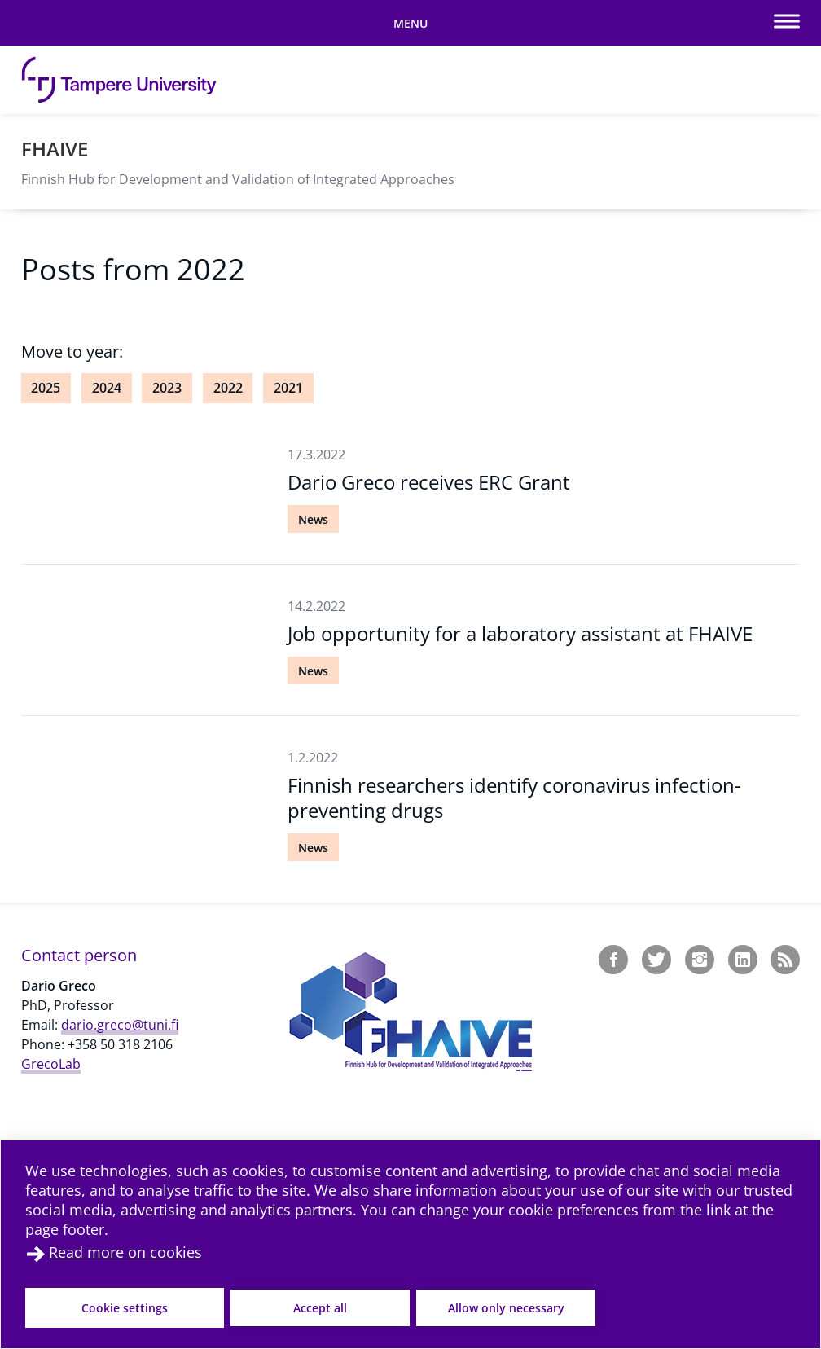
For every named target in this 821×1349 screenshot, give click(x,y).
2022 (228, 388)
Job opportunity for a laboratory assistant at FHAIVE (520, 633)
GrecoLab (51, 1064)
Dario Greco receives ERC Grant (429, 481)
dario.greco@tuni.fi (119, 1025)
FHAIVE (54, 148)
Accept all (320, 1308)
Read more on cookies (125, 1252)
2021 (288, 388)
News (313, 519)
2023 (167, 388)
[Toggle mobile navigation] (410, 23)
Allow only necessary (506, 1308)
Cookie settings (124, 1308)
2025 (45, 388)
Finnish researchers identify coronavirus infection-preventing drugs (514, 797)
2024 (106, 388)
